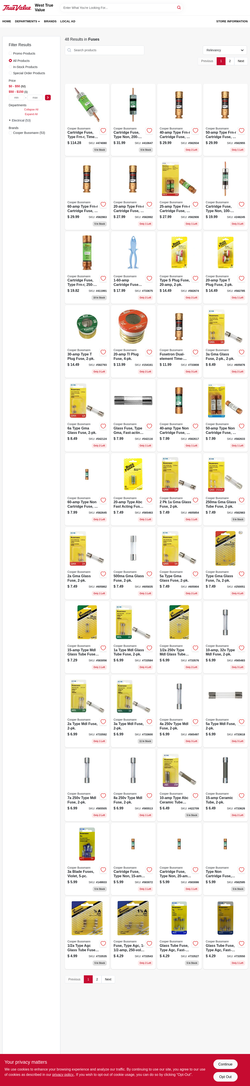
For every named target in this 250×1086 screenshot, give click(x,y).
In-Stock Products (25, 67)
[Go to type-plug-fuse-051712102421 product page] (179, 268)
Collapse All (31, 109)
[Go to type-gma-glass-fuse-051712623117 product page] (225, 563)
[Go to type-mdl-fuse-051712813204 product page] (179, 711)
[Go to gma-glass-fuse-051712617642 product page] (87, 563)
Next (241, 61)
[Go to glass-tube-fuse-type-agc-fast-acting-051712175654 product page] (225, 933)
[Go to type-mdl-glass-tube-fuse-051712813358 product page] (179, 637)
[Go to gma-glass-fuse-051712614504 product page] (133, 563)
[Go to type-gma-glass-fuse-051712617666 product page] (179, 563)
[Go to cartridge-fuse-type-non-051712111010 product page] (133, 859)
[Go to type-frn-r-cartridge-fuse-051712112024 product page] (133, 194)
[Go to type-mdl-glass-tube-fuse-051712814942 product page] (87, 637)
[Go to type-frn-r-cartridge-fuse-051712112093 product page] (87, 194)
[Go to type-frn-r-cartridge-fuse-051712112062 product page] (179, 120)
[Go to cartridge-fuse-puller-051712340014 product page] (133, 268)
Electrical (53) (21, 120)
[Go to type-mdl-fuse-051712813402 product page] (225, 711)
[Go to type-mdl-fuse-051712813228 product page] (87, 785)
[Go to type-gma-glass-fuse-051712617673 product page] (87, 415)
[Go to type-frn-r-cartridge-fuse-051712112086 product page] (225, 120)
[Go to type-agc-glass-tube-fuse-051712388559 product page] (87, 933)
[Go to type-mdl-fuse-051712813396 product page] (133, 711)
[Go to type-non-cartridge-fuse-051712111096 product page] (87, 489)
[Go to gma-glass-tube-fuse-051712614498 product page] (225, 489)
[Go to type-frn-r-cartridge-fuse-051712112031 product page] (179, 194)
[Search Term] (121, 7)
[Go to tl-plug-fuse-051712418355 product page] (133, 341)
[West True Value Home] (17, 8)
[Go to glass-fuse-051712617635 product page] (179, 489)
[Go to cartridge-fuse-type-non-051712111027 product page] (179, 859)
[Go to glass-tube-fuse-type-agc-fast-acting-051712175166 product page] (179, 933)
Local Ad (67, 21)
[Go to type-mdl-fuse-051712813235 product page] (133, 785)
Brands (50, 21)
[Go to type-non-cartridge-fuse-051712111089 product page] (225, 415)
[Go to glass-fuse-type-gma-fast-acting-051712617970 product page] (133, 415)
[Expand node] (10, 120)
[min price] (16, 97)
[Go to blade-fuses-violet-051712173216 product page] (87, 859)
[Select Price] (48, 97)
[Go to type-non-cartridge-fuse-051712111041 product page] (225, 859)
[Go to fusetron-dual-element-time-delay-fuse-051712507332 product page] (179, 341)
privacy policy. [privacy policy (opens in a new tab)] (63, 1075)
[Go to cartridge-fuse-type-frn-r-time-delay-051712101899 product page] (87, 120)
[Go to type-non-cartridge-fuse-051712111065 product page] (179, 415)
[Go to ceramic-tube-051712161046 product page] (225, 785)
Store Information (232, 21)
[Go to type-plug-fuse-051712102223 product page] (225, 268)
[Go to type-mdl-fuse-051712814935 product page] (225, 637)
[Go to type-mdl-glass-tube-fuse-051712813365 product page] (133, 637)
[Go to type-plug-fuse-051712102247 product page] (87, 341)
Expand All (31, 114)
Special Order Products (29, 73)
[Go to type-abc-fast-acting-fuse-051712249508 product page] (133, 489)
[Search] (179, 7)
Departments (26, 21)
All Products (21, 61)
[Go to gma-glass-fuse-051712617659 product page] (225, 341)
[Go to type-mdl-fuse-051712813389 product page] (87, 711)
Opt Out (225, 1077)
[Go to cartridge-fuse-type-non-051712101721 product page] (133, 120)
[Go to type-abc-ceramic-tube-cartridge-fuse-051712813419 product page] (179, 785)
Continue (225, 1064)
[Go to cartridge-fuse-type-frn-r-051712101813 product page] (87, 268)
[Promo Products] (10, 53)
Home (6, 21)
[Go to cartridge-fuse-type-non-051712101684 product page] (225, 194)
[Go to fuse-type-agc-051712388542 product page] (133, 933)
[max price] (35, 97)
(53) (29, 133)
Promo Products (24, 53)
